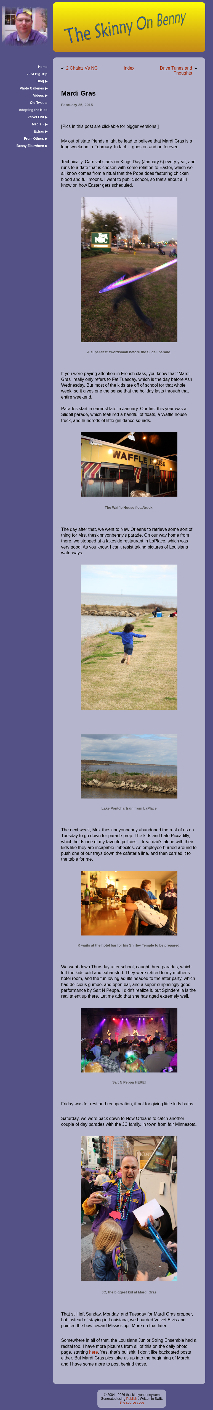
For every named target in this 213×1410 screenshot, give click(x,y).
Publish (131, 1399)
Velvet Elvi (37, 117)
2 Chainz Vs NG (82, 68)
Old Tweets (38, 103)
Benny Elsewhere (32, 146)
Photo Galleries (33, 88)
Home (42, 67)
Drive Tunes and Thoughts (176, 70)
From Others (35, 139)
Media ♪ (39, 124)
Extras (40, 131)
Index (129, 68)
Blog (42, 81)
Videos (40, 95)
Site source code (131, 1402)
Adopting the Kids (33, 110)
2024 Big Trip (37, 74)
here (93, 1352)
